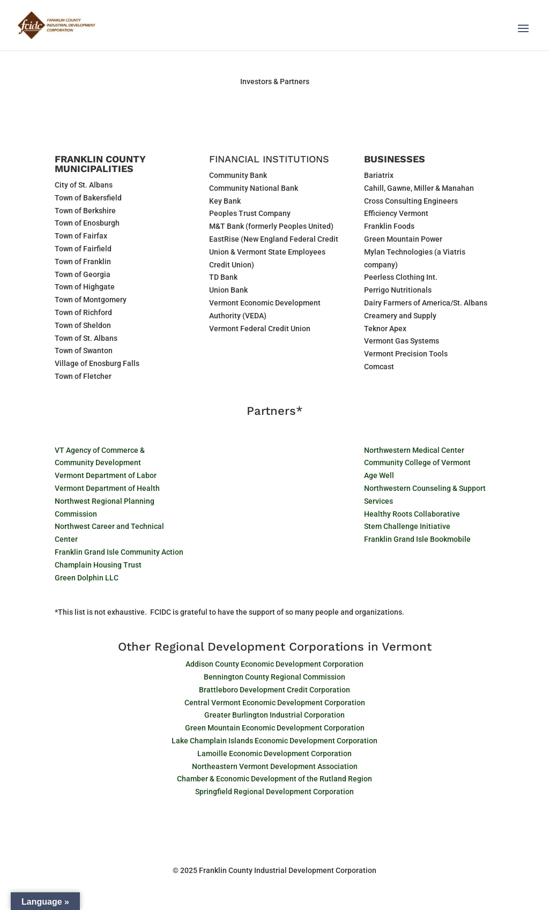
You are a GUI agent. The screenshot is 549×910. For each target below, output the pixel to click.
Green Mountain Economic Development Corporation (275, 727)
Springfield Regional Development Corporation (274, 791)
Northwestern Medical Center (414, 450)
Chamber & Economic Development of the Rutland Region (274, 778)
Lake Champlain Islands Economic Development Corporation (274, 740)
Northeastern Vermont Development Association (275, 766)
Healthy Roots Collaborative (412, 514)
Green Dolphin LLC (86, 577)
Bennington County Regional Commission (274, 677)
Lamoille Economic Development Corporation (274, 753)
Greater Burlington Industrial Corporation (274, 715)
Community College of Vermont (417, 462)
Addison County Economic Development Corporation (274, 664)
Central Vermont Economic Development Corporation (274, 702)
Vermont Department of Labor (106, 475)
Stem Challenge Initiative (407, 526)
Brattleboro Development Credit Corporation (274, 689)
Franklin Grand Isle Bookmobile (417, 539)
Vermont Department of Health (107, 488)
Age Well (379, 475)
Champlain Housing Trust (98, 565)
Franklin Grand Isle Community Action (119, 552)
